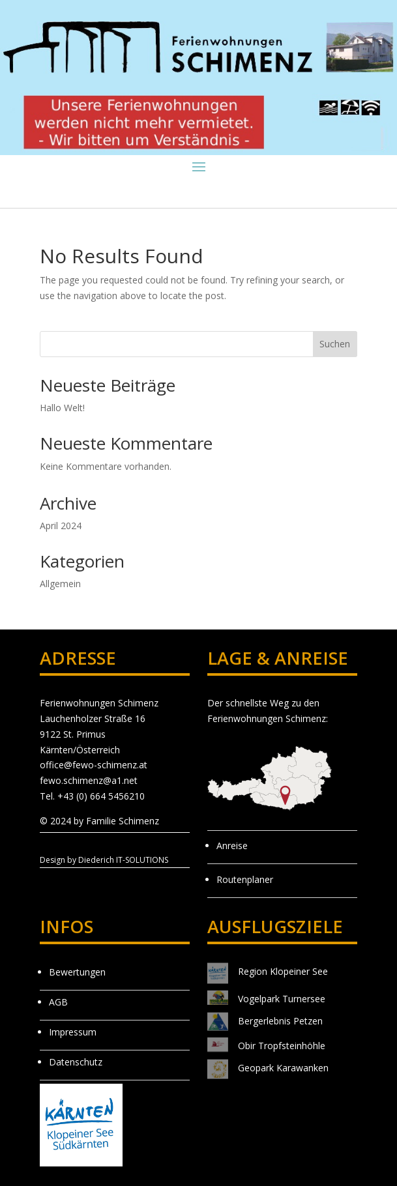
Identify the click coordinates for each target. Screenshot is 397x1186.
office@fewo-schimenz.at (93, 765)
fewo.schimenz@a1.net (89, 780)
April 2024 (60, 525)
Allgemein (60, 583)
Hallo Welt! (62, 407)
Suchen (334, 344)
